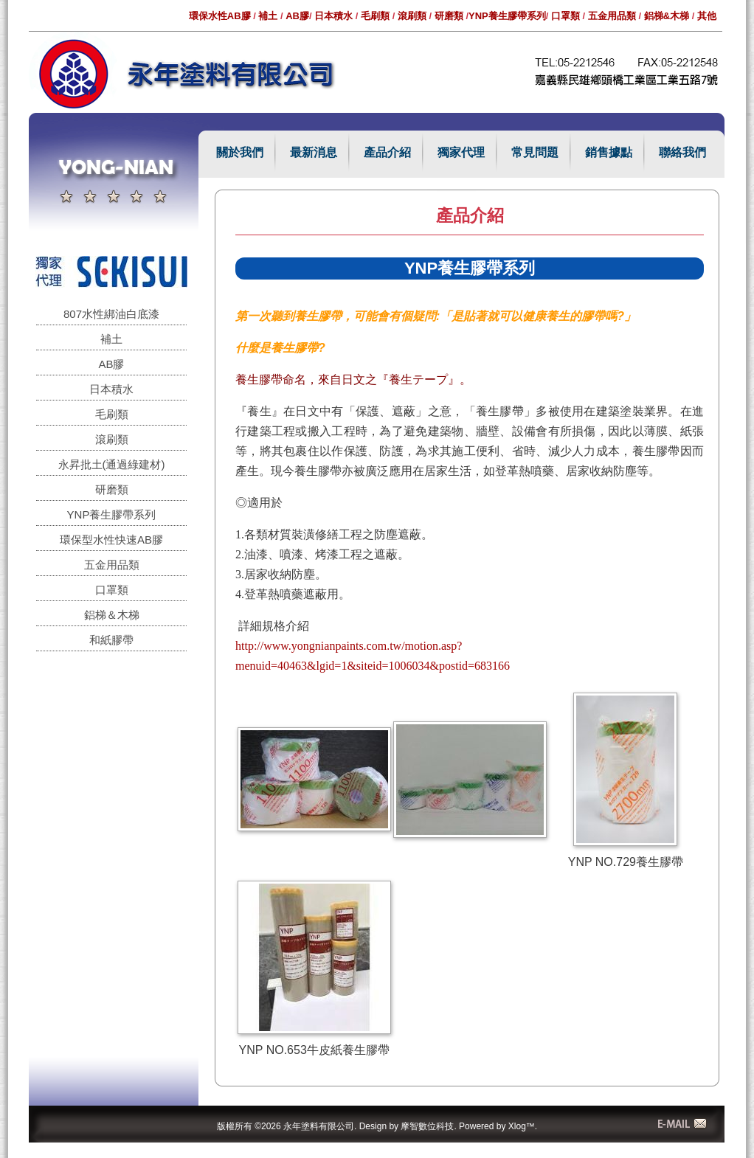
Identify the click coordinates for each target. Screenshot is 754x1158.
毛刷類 (375, 15)
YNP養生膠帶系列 (507, 15)
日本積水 (333, 15)
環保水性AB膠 (220, 15)
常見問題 (534, 152)
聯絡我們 (682, 152)
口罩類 (565, 15)
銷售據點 (608, 152)
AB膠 (297, 15)
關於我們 (239, 152)
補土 (267, 15)
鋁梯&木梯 (666, 15)
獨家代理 (461, 152)
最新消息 (313, 152)
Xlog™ (521, 1126)
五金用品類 (612, 15)
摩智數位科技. (428, 1126)
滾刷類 (412, 15)
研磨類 (449, 15)
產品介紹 (387, 152)
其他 (706, 15)
